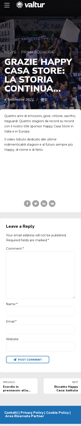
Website (12, 341)
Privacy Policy (32, 414)
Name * (11, 305)
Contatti (11, 414)
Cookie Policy (57, 414)
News (10, 52)
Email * (11, 323)
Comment (15, 249)
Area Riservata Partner (24, 418)
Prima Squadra (37, 52)
